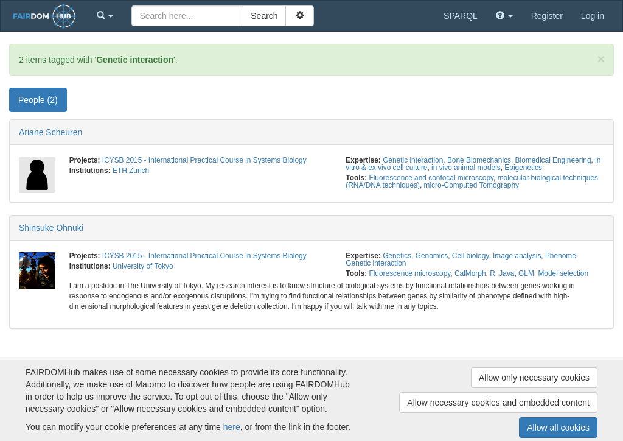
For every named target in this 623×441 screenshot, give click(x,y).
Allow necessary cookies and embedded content (498, 402)
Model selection (563, 273)
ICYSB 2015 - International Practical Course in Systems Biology (204, 160)
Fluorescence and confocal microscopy (431, 178)
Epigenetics (522, 167)
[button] (105, 16)
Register (547, 16)
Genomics (432, 256)
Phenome (560, 256)
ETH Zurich (131, 170)
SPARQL (461, 16)
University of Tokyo (143, 266)
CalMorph (470, 273)
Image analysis (517, 256)
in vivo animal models (466, 167)
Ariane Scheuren (50, 132)
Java (506, 273)
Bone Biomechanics (479, 160)
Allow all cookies (558, 427)
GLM (526, 273)
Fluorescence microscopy (409, 273)
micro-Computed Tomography (471, 185)
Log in (592, 16)
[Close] (601, 58)
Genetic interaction (413, 160)
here (231, 427)
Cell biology (470, 256)
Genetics (397, 256)
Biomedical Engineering (553, 160)
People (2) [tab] (38, 100)
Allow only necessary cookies (534, 378)
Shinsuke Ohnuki (51, 228)
